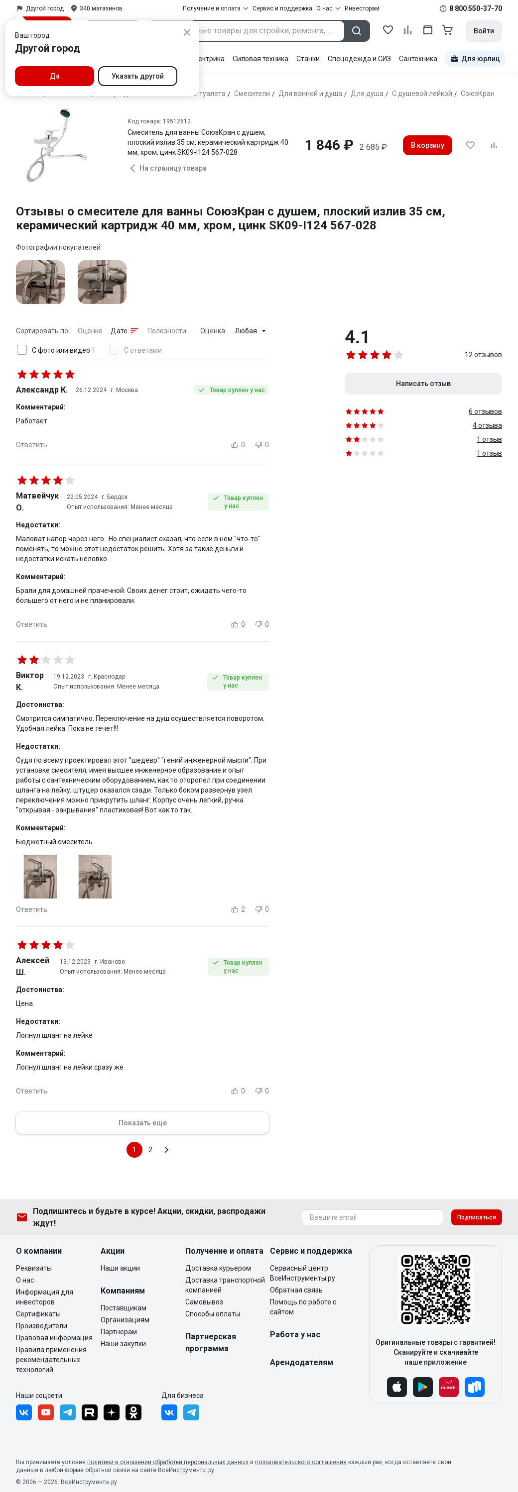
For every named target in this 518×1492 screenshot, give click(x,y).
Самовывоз (204, 1302)
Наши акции (120, 1268)
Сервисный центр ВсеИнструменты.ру (302, 1273)
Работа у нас (295, 1334)
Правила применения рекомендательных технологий (51, 1360)
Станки (308, 59)
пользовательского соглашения (301, 1462)
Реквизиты (34, 1268)
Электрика (207, 59)
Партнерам (119, 1332)
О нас (25, 1280)
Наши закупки (123, 1344)
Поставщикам (123, 1308)
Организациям (125, 1320)
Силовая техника (260, 59)
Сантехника (418, 59)
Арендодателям (301, 1362)
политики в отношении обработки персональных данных (168, 1462)
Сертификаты (38, 1314)
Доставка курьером (218, 1268)
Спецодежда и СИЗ (359, 59)
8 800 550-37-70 (475, 8)
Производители (41, 1326)
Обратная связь (296, 1290)
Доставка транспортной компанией (225, 1285)
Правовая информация (54, 1338)
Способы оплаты (212, 1314)
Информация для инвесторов (44, 1297)
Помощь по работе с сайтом (303, 1307)
